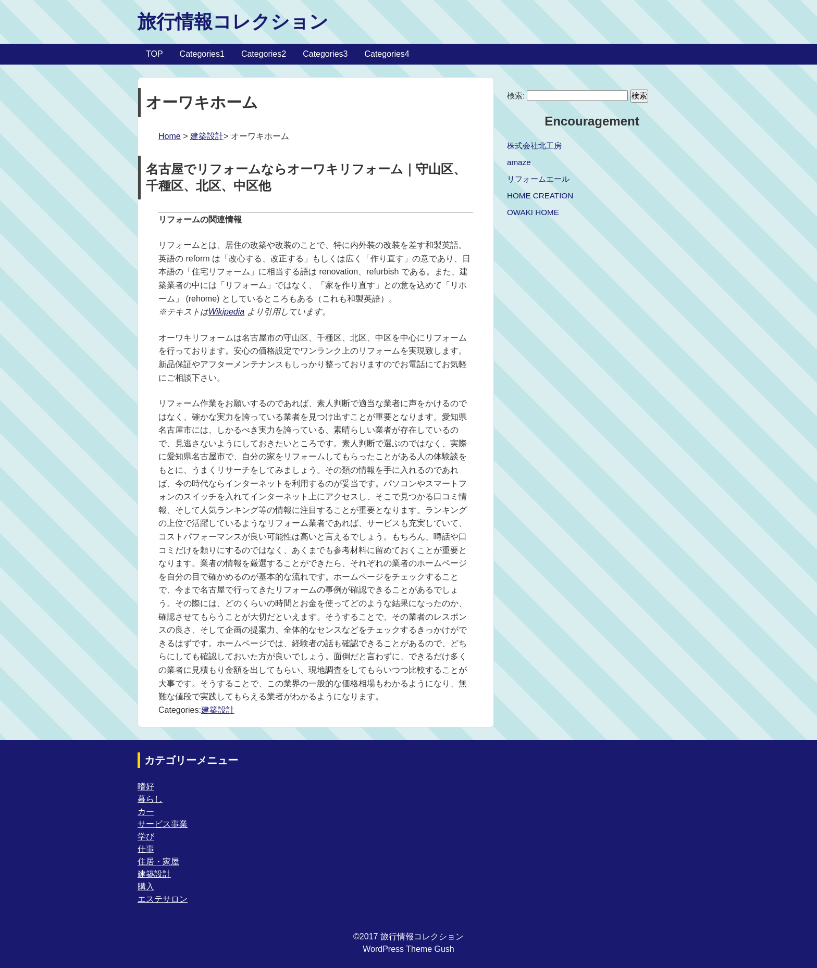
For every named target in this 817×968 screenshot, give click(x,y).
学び (146, 836)
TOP (154, 53)
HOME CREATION (540, 195)
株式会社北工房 (534, 145)
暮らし (150, 799)
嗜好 (146, 786)
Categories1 (202, 53)
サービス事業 (163, 824)
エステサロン (163, 899)
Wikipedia (226, 311)
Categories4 (386, 53)
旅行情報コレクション (233, 21)
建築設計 (207, 136)
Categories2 (263, 53)
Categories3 (325, 53)
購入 (146, 886)
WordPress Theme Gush (408, 949)
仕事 (146, 849)
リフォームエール (538, 178)
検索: (516, 95)
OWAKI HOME (533, 212)
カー (146, 811)
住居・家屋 (158, 861)
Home (169, 136)
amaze (519, 162)
